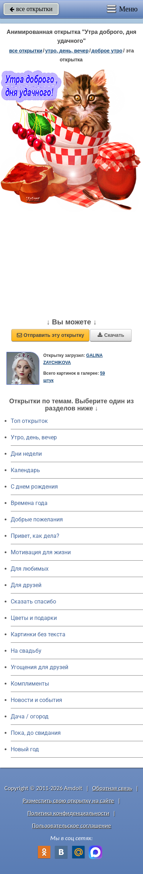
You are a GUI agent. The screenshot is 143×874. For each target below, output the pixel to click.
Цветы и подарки (34, 618)
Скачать (111, 335)
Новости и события (36, 700)
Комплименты (30, 683)
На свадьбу (26, 650)
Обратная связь (112, 788)
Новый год (25, 749)
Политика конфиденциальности (68, 813)
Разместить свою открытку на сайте (68, 800)
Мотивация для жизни (41, 552)
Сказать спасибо (33, 601)
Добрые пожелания (37, 519)
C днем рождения (34, 486)
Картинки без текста (38, 634)
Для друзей (26, 585)
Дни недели (26, 453)
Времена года (29, 503)
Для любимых (30, 568)
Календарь (25, 470)
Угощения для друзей (39, 667)
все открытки (31, 8)
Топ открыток (29, 421)
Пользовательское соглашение (71, 825)
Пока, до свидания (36, 732)
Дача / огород (30, 716)
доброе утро (107, 51)
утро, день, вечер (67, 51)
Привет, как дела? (35, 535)
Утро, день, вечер (34, 437)
